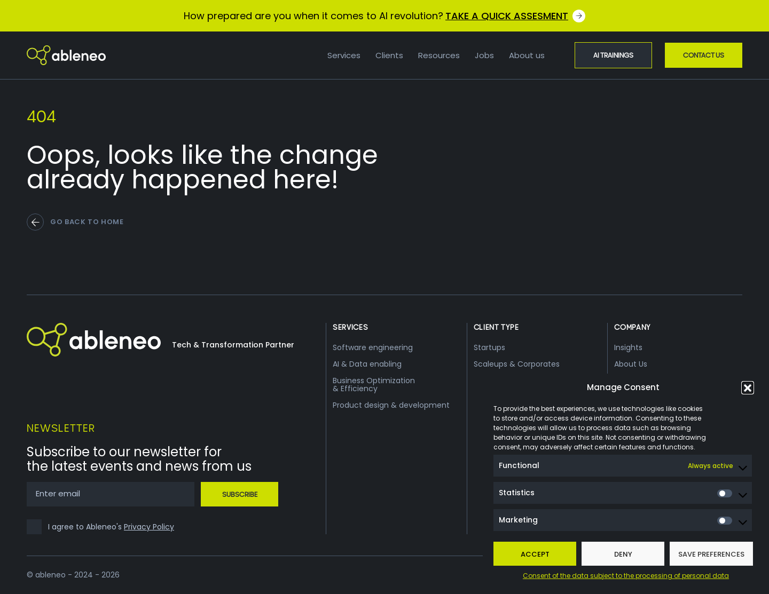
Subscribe (239, 494)
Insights (628, 347)
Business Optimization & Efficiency (374, 384)
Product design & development (391, 405)
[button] (747, 387)
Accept (535, 554)
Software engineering (373, 347)
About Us (630, 364)
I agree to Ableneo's (111, 527)
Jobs (484, 55)
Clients (389, 55)
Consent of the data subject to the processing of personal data (626, 575)
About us (527, 55)
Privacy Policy (149, 526)
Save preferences (711, 554)
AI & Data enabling (367, 364)
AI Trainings (613, 55)
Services (343, 55)
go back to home (87, 222)
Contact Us (703, 55)
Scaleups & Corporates (517, 364)
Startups (489, 347)
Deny (623, 554)
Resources (439, 55)
